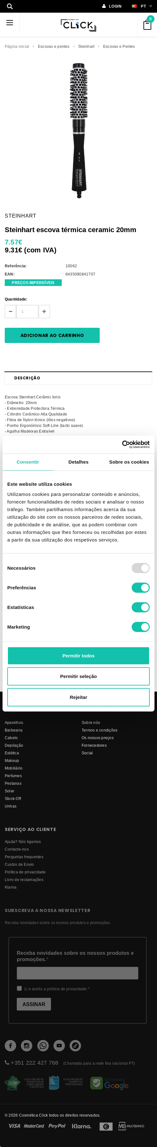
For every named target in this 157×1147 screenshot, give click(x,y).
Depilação (14, 745)
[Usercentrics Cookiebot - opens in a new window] (122, 444)
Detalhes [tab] (78, 461)
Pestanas (13, 783)
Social (87, 753)
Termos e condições (99, 730)
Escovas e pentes (54, 46)
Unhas (10, 806)
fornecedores (94, 745)
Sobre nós (91, 722)
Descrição (27, 378)
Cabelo (11, 737)
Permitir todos (78, 655)
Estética (12, 753)
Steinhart (86, 46)
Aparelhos (14, 722)
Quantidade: (16, 299)
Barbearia (13, 730)
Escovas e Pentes (119, 46)
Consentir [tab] (28, 461)
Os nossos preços (98, 737)
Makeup (12, 760)
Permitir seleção (78, 676)
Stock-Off (13, 798)
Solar (9, 791)
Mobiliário (13, 768)
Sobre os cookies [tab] (129, 461)
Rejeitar (78, 697)
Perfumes (13, 775)
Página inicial (17, 46)
